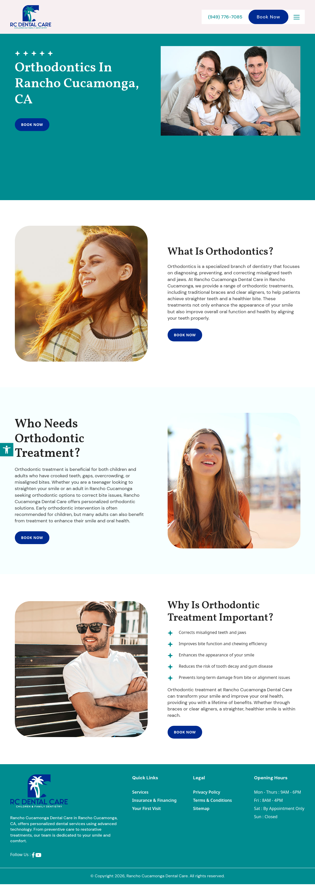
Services (140, 794)
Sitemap (201, 810)
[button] (6, 449)
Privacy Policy (206, 794)
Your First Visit (146, 810)
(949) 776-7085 (225, 17)
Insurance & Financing (154, 802)
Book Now (268, 17)
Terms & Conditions (212, 802)
